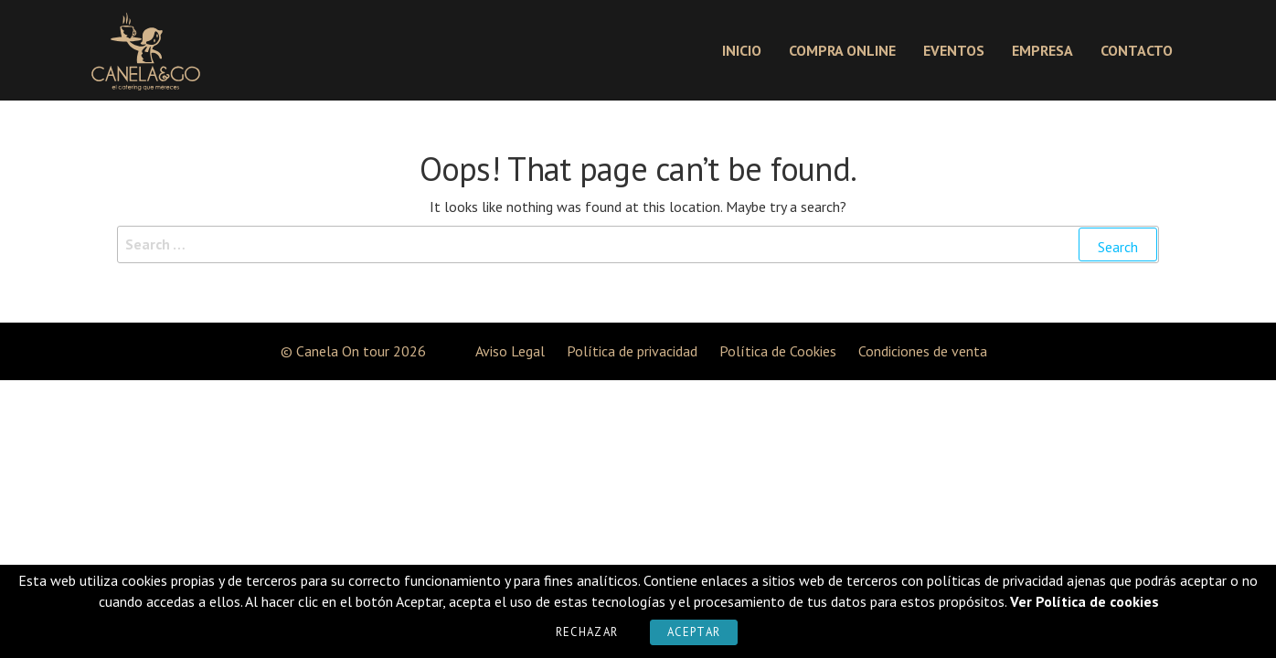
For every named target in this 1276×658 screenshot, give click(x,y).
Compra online (842, 50)
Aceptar (693, 632)
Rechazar (587, 632)
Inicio (741, 50)
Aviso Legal (510, 351)
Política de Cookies (777, 351)
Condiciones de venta (922, 351)
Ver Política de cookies (1084, 601)
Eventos (953, 50)
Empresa (1042, 50)
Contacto (1137, 50)
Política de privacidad (632, 351)
